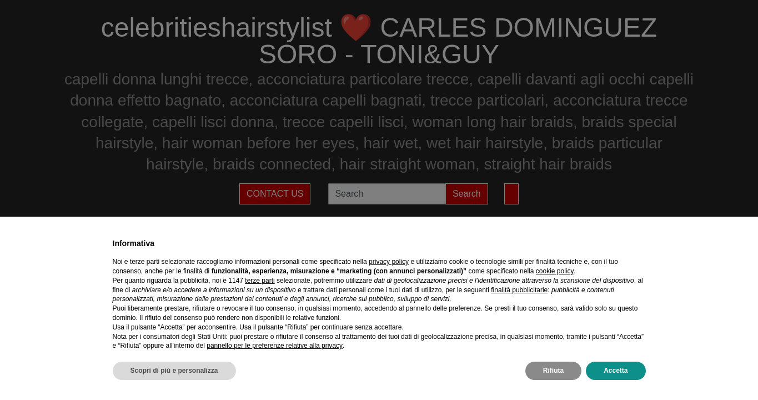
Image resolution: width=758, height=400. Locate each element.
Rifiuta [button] (553, 370)
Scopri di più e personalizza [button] (174, 370)
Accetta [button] (616, 370)
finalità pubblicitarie (519, 290)
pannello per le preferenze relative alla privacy (275, 345)
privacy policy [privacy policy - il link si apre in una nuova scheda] (389, 262)
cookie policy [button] (555, 271)
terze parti (259, 280)
